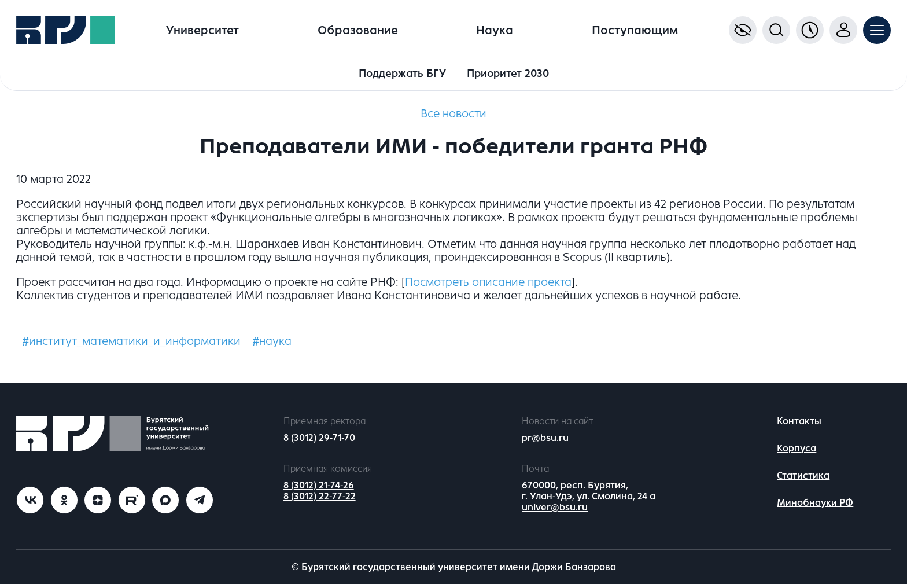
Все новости (453, 114)
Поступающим (635, 30)
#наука (272, 341)
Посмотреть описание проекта (488, 282)
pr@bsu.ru (545, 438)
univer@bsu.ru (555, 507)
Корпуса (796, 448)
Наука (494, 30)
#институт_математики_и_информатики (131, 341)
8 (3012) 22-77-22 (319, 496)
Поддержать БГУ (402, 73)
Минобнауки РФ (815, 503)
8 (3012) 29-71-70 (319, 438)
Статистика (803, 475)
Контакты (799, 421)
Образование (358, 30)
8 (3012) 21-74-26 (318, 485)
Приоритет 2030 (508, 73)
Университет (202, 30)
